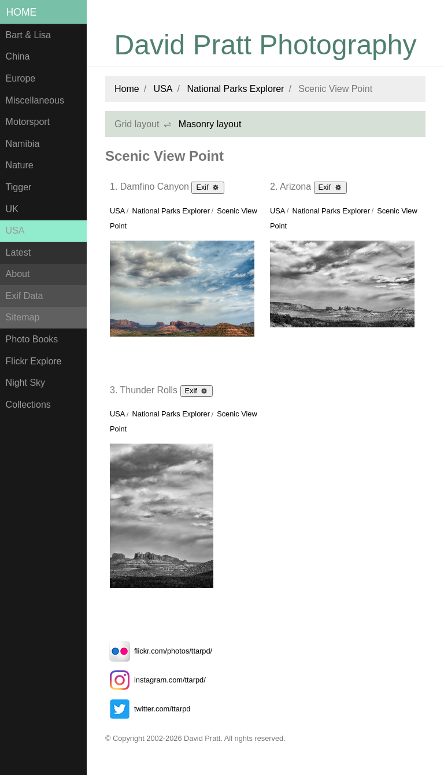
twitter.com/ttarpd (147, 708)
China (18, 56)
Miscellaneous (35, 100)
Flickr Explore (34, 361)
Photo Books (32, 339)
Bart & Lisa (28, 35)
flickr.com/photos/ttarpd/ (158, 651)
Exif (208, 186)
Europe (21, 78)
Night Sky (25, 382)
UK (12, 209)
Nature (20, 165)
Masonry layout (210, 124)
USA (15, 230)
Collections (28, 404)
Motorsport (28, 122)
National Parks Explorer (235, 89)
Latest (18, 252)
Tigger (19, 187)
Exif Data (24, 296)
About (18, 274)
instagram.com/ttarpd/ (155, 680)
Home (21, 12)
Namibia (23, 144)
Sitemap (23, 317)
